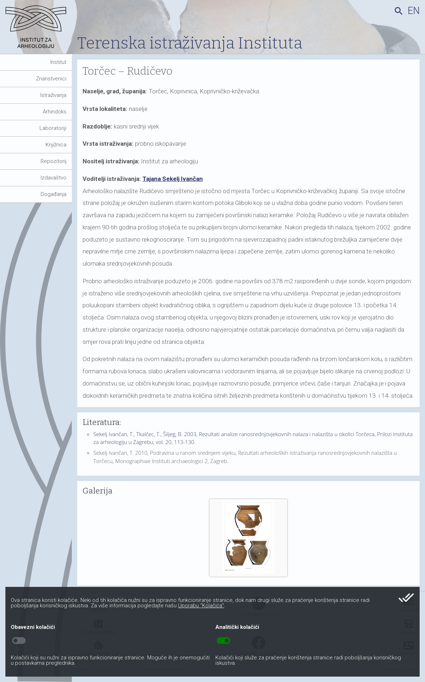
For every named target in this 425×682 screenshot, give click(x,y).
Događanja (53, 194)
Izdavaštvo (53, 177)
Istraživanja (53, 95)
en (414, 11)
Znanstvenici (51, 78)
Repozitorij (53, 161)
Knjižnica (56, 144)
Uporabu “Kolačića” (201, 605)
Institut (58, 62)
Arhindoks (54, 111)
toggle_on (223, 640)
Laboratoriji (52, 128)
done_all (406, 597)
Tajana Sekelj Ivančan (173, 178)
